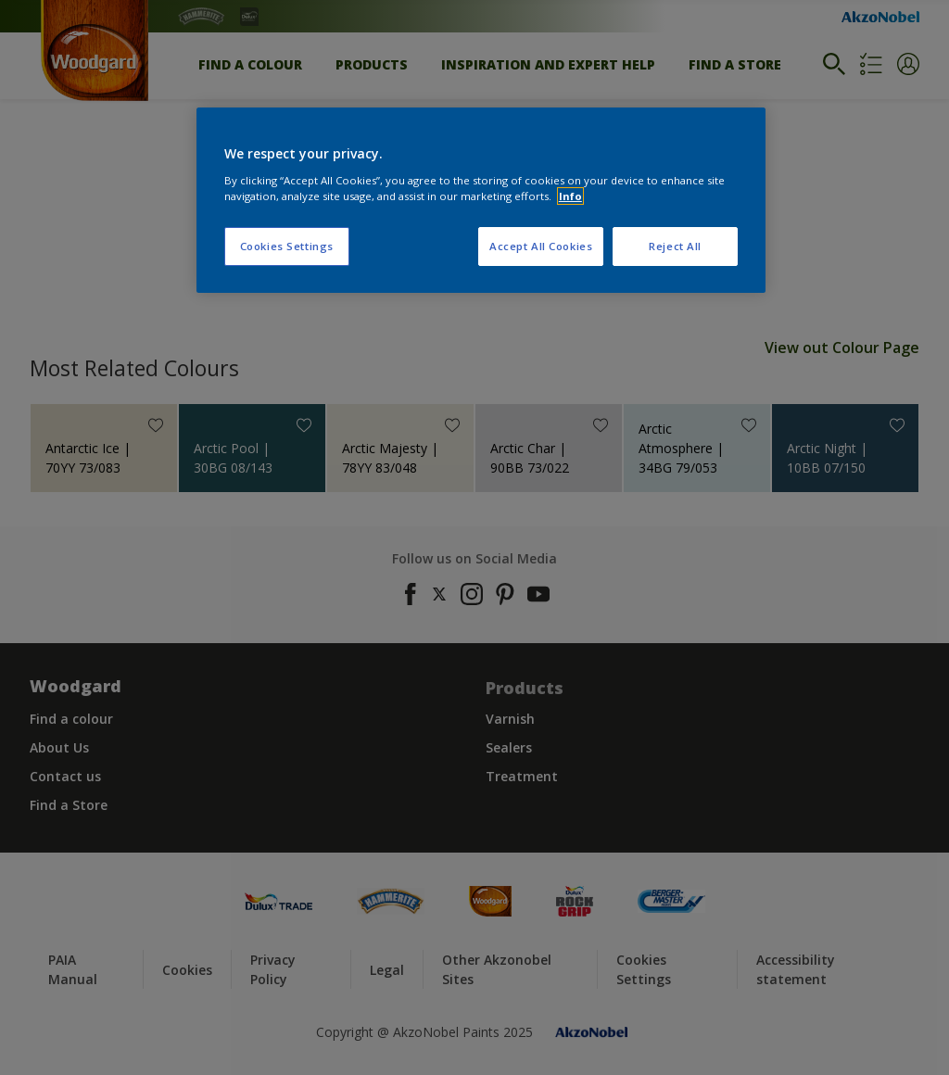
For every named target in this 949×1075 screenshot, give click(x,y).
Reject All (675, 246)
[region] (481, 200)
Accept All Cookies (540, 246)
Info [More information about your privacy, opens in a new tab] (570, 196)
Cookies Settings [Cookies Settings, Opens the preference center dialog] (287, 246)
